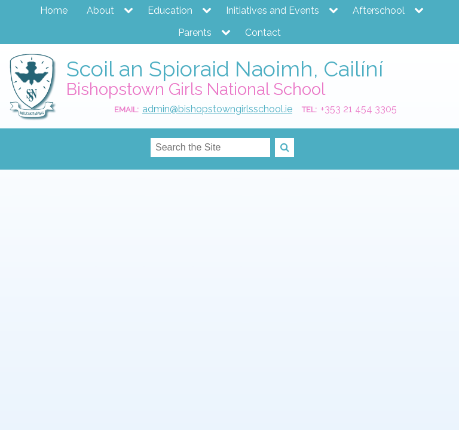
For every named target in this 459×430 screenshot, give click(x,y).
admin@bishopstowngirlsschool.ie (217, 109)
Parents (195, 32)
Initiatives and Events (272, 10)
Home (54, 10)
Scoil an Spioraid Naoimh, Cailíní (224, 68)
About (100, 10)
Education (170, 10)
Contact (263, 32)
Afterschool (379, 10)
